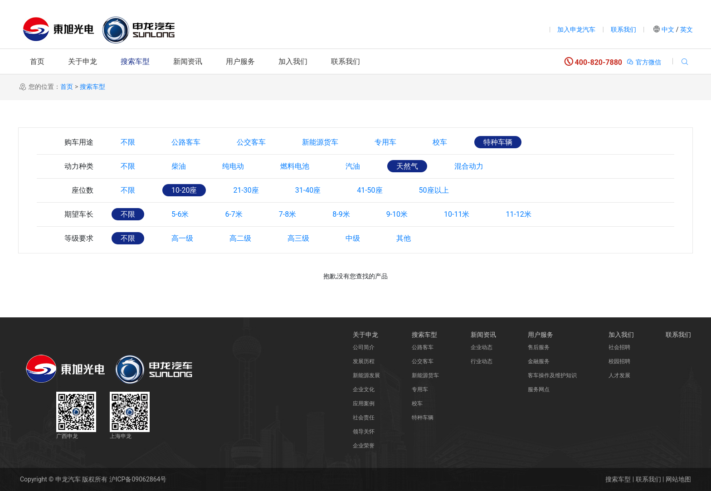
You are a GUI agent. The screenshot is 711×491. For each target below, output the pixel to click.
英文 (686, 29)
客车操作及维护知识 (552, 375)
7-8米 (287, 214)
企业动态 (481, 347)
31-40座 (308, 190)
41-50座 (369, 190)
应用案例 (364, 403)
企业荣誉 (364, 445)
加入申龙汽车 (576, 29)
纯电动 (233, 166)
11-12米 (518, 214)
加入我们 (292, 61)
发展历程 (364, 361)
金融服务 (539, 361)
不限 (128, 142)
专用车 (385, 142)
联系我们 (623, 29)
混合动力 (468, 166)
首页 (37, 61)
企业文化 (364, 389)
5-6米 (180, 214)
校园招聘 (619, 361)
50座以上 (434, 190)
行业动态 (481, 361)
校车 (440, 142)
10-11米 (456, 214)
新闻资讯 (187, 61)
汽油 (353, 166)
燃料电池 (294, 166)
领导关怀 (364, 431)
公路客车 (185, 142)
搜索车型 (135, 61)
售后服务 (539, 347)
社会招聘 (619, 347)
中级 (353, 238)
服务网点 (539, 389)
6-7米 (233, 214)
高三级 (298, 238)
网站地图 (678, 479)
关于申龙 (82, 61)
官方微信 (644, 62)
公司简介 (364, 347)
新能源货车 (320, 142)
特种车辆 (497, 142)
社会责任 (364, 417)
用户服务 (240, 61)
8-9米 (341, 214)
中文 (668, 29)
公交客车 (251, 142)
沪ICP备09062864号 (138, 479)
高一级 (182, 238)
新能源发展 (366, 375)
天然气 (407, 166)
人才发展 (619, 375)
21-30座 (245, 190)
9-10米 (397, 214)
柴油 (178, 166)
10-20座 (184, 190)
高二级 (240, 238)
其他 (403, 238)
